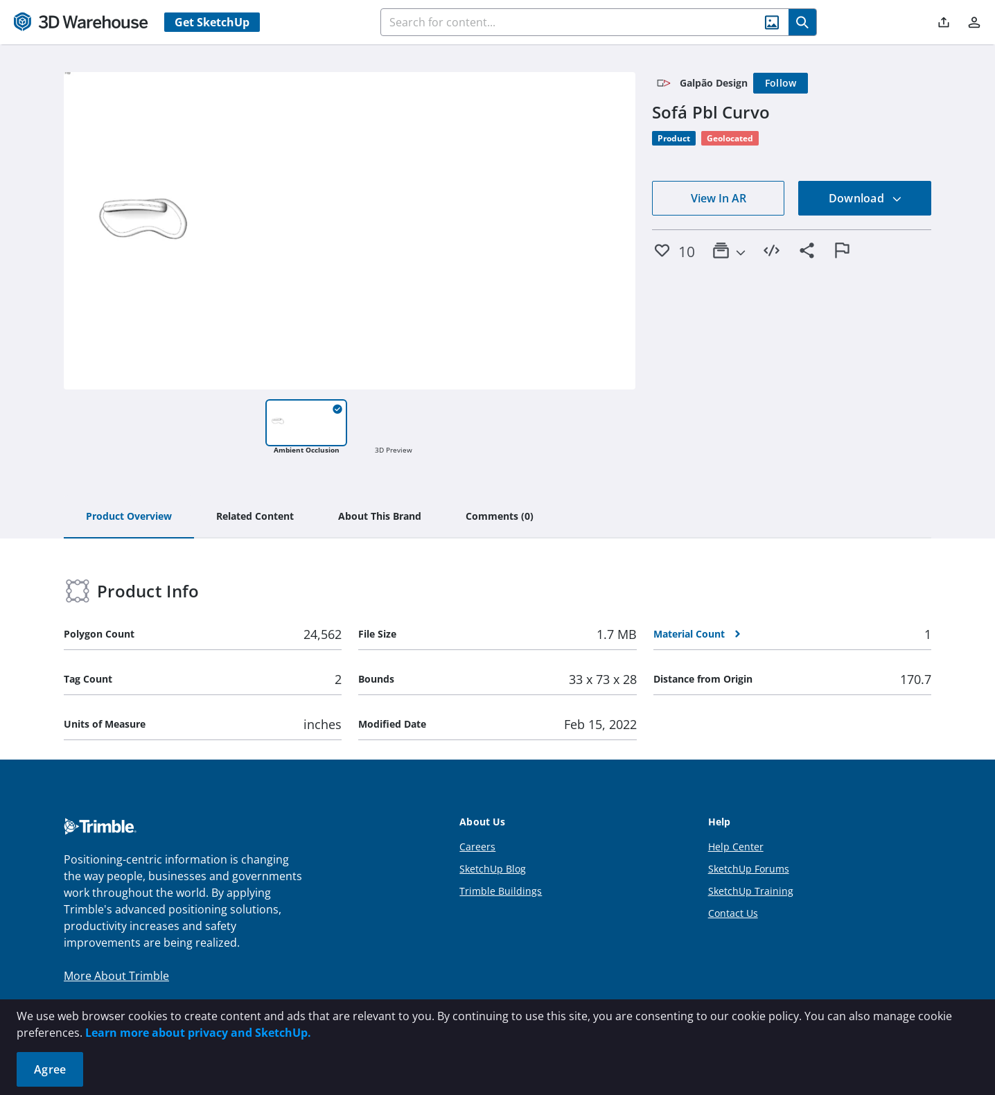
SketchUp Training (750, 890)
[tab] (129, 517)
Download (865, 198)
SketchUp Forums (748, 868)
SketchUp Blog (492, 868)
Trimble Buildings (500, 890)
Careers (477, 846)
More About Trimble (116, 975)
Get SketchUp (212, 22)
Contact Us (733, 913)
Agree (50, 1069)
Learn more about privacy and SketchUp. (198, 1032)
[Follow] (781, 83)
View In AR (718, 198)
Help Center (736, 846)
